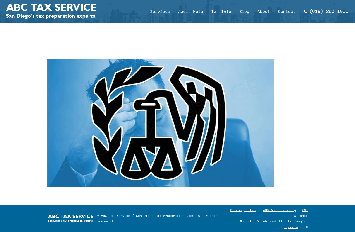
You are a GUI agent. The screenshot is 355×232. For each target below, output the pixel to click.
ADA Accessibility (279, 210)
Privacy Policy (243, 210)
